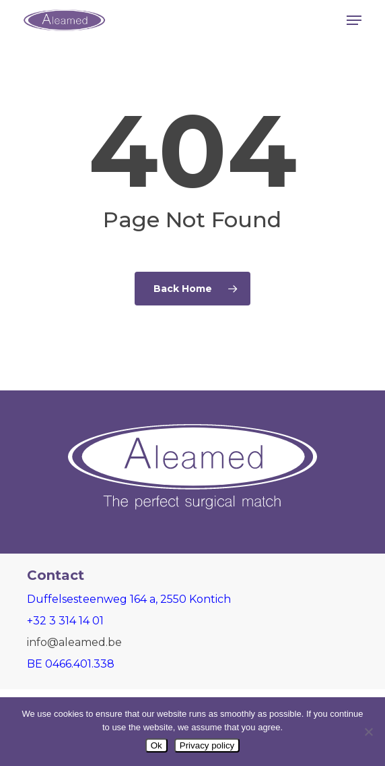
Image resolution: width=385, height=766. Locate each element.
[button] (354, 20)
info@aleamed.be (74, 642)
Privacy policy (207, 745)
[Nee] (368, 731)
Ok (156, 745)
